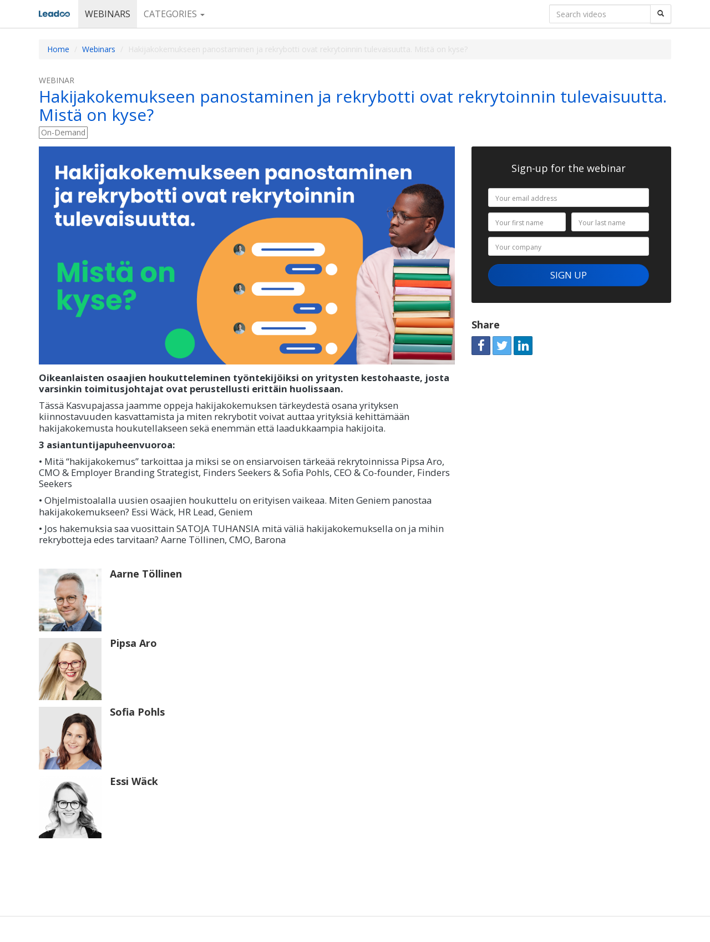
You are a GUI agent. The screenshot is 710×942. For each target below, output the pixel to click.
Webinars (107, 14)
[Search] (660, 13)
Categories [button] (174, 14)
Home (58, 49)
